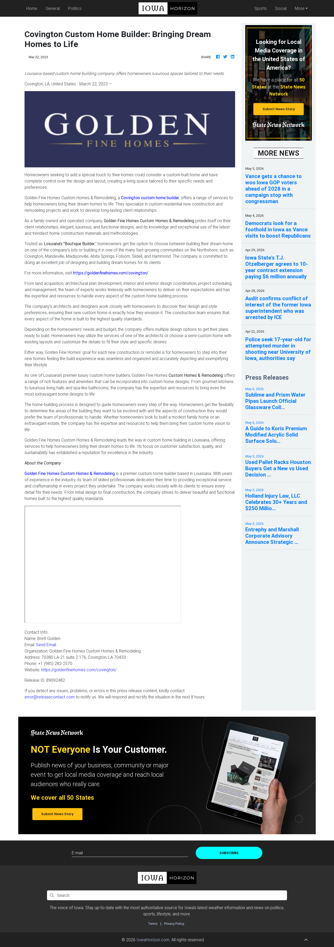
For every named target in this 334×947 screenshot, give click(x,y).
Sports (260, 8)
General (53, 8)
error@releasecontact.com (50, 696)
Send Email (46, 644)
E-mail (77, 852)
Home (32, 8)
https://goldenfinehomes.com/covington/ (78, 669)
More (300, 8)
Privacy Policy (174, 923)
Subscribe (229, 853)
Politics (74, 8)
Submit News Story (279, 109)
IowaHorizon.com (152, 939)
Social (281, 8)
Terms (153, 923)
